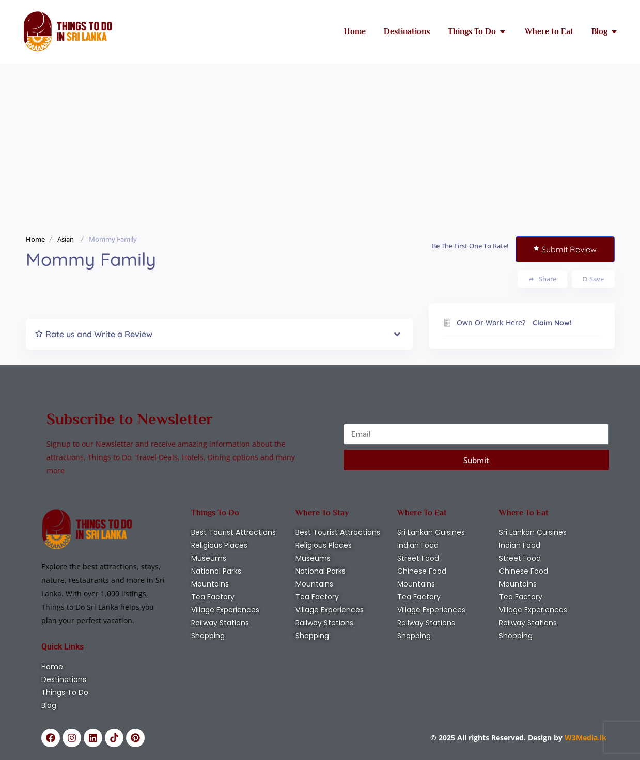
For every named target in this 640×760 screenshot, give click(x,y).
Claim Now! (552, 322)
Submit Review (565, 249)
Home (35, 239)
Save (593, 278)
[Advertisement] (320, 141)
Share (542, 279)
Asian (65, 239)
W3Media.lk (584, 737)
